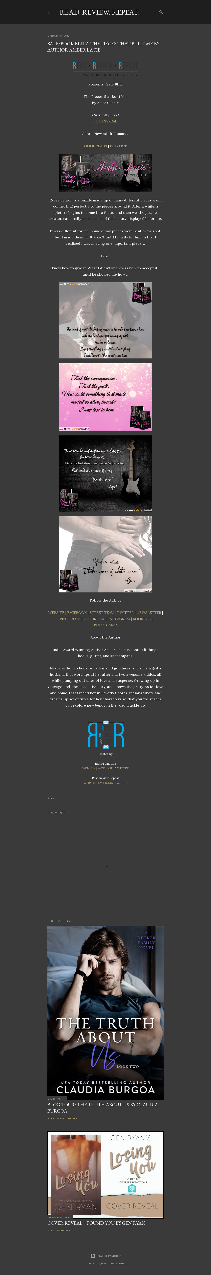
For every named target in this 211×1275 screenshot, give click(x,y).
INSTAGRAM (119, 618)
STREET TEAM (102, 612)
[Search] (161, 11)
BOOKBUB (142, 618)
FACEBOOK (77, 612)
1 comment (63, 1230)
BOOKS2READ (105, 121)
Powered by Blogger (105, 1255)
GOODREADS (95, 146)
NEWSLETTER (149, 612)
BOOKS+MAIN (106, 625)
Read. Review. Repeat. (100, 12)
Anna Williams (116, 1263)
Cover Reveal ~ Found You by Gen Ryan (96, 1223)
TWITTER (125, 612)
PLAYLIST (118, 146)
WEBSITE (56, 612)
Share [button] (50, 798)
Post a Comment (67, 1118)
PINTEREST (70, 618)
